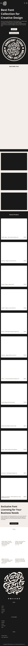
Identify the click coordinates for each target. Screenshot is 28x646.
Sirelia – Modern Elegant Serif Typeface (9, 449)
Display (2, 622)
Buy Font (14, 29)
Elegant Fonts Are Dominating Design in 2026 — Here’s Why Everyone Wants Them (7, 560)
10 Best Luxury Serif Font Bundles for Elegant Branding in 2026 (20, 542)
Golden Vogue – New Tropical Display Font (10, 237)
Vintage (3, 620)
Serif (2, 627)
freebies (3, 611)
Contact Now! (14, 523)
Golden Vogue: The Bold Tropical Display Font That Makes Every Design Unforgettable (7, 543)
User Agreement (4, 637)
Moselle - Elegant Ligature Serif (8, 284)
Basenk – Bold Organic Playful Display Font (10, 331)
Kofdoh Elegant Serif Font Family (8, 402)
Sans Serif (3, 625)
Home (2, 606)
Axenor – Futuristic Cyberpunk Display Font (10, 378)
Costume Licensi (14, 33)
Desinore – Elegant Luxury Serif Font (9, 260)
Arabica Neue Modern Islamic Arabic (9, 425)
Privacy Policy (4, 635)
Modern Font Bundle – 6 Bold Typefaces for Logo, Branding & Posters (11, 497)
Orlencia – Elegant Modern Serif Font (9, 355)
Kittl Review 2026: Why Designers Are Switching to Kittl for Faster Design (20, 560)
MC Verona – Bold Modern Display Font (9, 473)
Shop (2, 607)
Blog (2, 612)
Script (2, 624)
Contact (3, 609)
